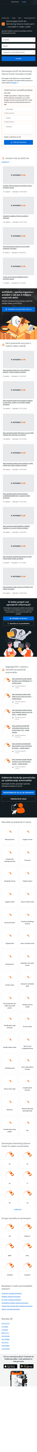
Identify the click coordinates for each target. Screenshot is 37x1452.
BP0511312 (5, 1333)
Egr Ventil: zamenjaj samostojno (11, 1300)
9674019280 (5, 1336)
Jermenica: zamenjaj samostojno (12, 1293)
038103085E (5, 1346)
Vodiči (13, 18)
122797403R (6, 1349)
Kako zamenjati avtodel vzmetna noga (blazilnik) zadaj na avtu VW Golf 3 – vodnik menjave (22, 712)
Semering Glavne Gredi (30, 18)
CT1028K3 (5, 1327)
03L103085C (6, 1339)
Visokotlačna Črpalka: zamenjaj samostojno (15, 1303)
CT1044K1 (5, 1330)
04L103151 (5, 1342)
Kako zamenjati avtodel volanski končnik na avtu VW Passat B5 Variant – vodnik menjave (22, 762)
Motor (19, 18)
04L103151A (6, 1323)
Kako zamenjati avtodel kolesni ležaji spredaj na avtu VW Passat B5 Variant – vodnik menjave (22, 746)
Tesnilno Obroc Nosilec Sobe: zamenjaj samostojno (17, 1306)
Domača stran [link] (5, 18)
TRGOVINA (15, 2)
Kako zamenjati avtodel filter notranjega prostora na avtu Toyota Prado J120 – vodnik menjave (20, 729)
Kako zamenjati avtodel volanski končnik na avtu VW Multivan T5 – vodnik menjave (22, 681)
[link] (15, 83)
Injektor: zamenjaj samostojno (11, 1309)
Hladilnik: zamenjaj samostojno (11, 1296)
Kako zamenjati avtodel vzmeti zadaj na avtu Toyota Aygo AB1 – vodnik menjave (22, 696)
